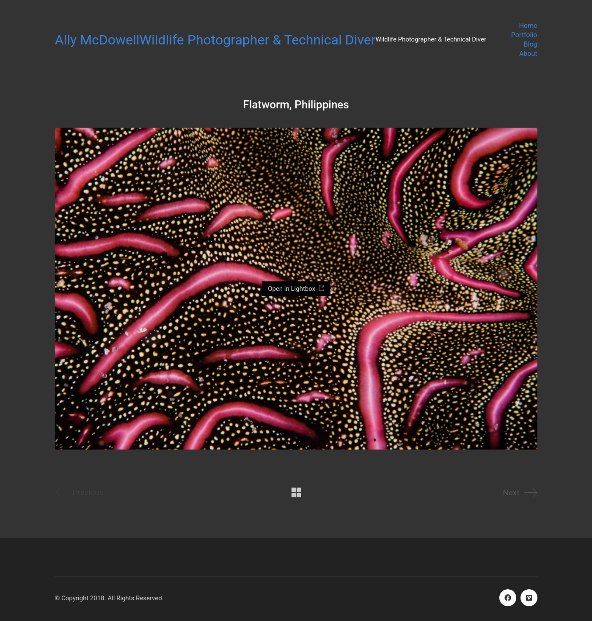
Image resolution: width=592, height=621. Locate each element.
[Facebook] (507, 597)
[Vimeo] (528, 597)
